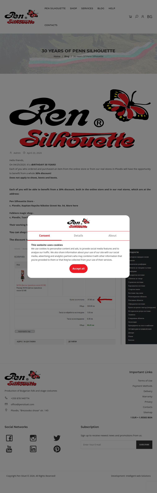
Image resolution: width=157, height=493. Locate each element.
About (112, 235)
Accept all (79, 268)
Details (78, 235)
